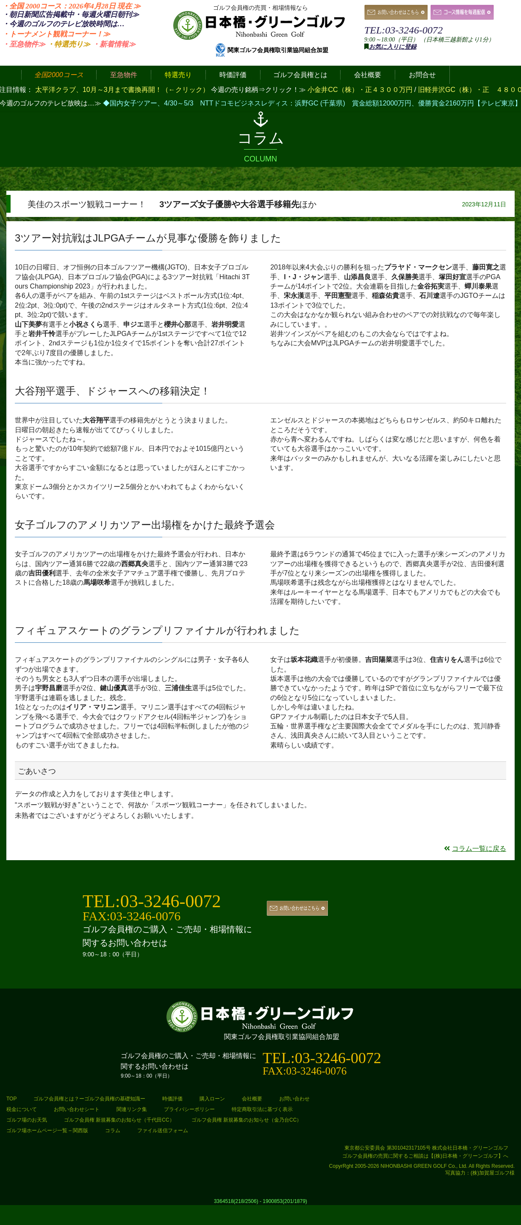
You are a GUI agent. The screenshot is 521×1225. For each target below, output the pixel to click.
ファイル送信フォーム (162, 1130)
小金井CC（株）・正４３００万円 (361, 89)
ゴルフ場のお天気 (26, 1120)
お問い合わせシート (77, 1109)
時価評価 (172, 1099)
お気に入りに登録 (392, 47)
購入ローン (212, 1099)
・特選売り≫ (68, 44)
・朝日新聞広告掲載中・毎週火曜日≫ (70, 15)
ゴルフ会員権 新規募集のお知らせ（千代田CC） (119, 1120)
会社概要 (252, 1099)
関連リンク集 (131, 1109)
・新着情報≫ (114, 44)
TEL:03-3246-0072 (403, 30)
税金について (21, 1109)
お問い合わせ (294, 1099)
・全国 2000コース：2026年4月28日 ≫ (71, 6)
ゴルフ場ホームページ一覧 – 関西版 (47, 1130)
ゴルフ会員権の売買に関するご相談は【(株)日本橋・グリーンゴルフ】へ (425, 1156)
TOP (11, 1099)
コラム (112, 1130)
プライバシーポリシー (189, 1109)
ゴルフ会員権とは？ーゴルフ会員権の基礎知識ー (89, 1099)
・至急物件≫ (23, 44)
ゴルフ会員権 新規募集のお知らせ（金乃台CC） (246, 1120)
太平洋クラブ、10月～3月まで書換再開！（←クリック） (122, 89)
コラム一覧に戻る (475, 848)
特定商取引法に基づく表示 (262, 1109)
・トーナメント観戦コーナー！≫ (56, 34)
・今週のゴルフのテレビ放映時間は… (63, 24)
